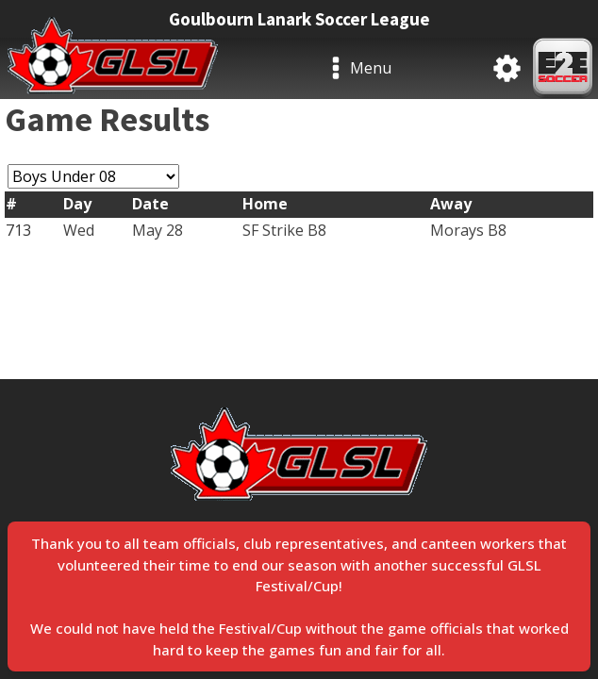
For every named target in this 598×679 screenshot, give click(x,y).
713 (18, 230)
